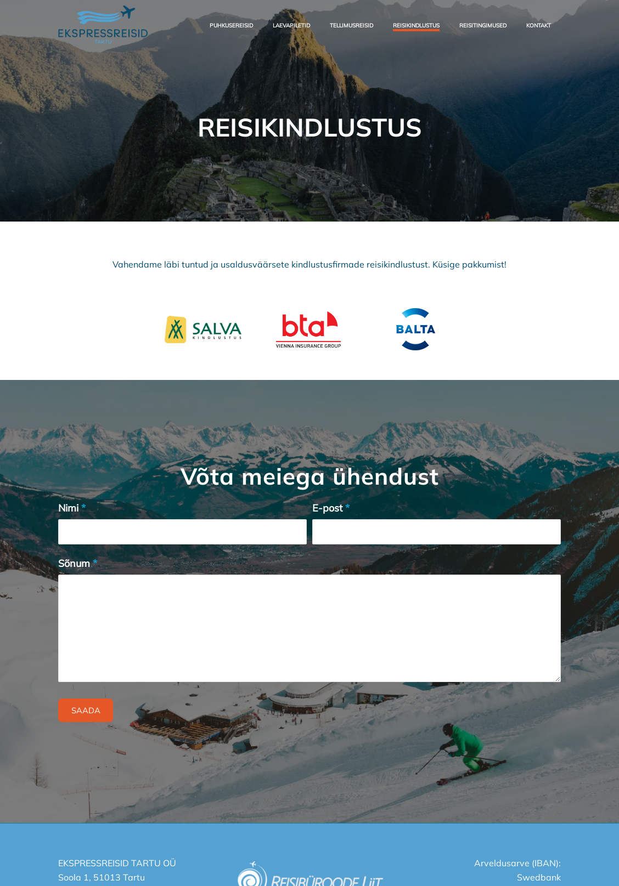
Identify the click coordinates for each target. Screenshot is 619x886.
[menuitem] (231, 24)
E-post (331, 508)
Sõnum (77, 563)
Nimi (72, 508)
